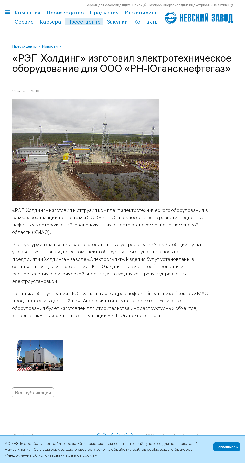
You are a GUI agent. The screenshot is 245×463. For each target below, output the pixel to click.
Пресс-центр (84, 21)
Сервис (24, 21)
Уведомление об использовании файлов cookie (51, 455)
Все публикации (33, 392)
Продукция (104, 12)
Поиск (137, 5)
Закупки (117, 21)
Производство (65, 12)
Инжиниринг (141, 12)
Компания (27, 12)
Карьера (50, 21)
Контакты (146, 21)
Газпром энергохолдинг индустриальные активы (189, 5)
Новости (50, 46)
